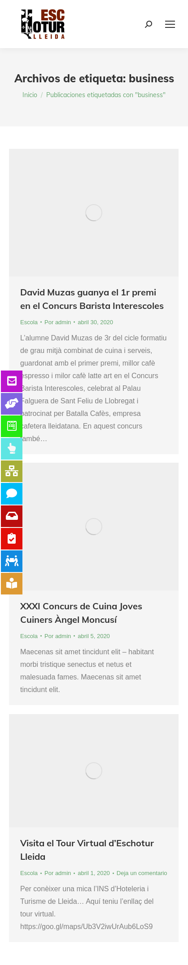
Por (57, 322)
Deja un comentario (142, 873)
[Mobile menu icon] (170, 24)
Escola (29, 322)
